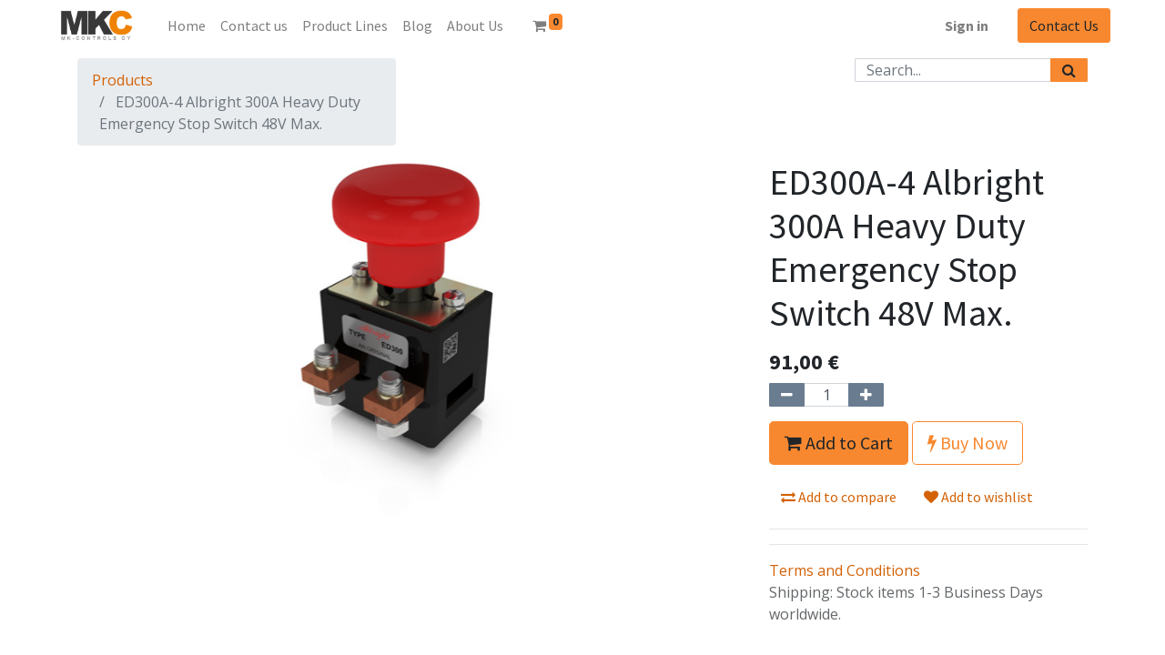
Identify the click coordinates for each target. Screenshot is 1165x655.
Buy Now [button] (967, 442)
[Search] (1069, 70)
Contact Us (1064, 25)
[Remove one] (787, 395)
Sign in (966, 25)
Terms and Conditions (844, 570)
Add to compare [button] (839, 497)
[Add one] (866, 395)
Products (122, 80)
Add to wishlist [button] (978, 497)
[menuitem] (186, 25)
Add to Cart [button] (839, 442)
